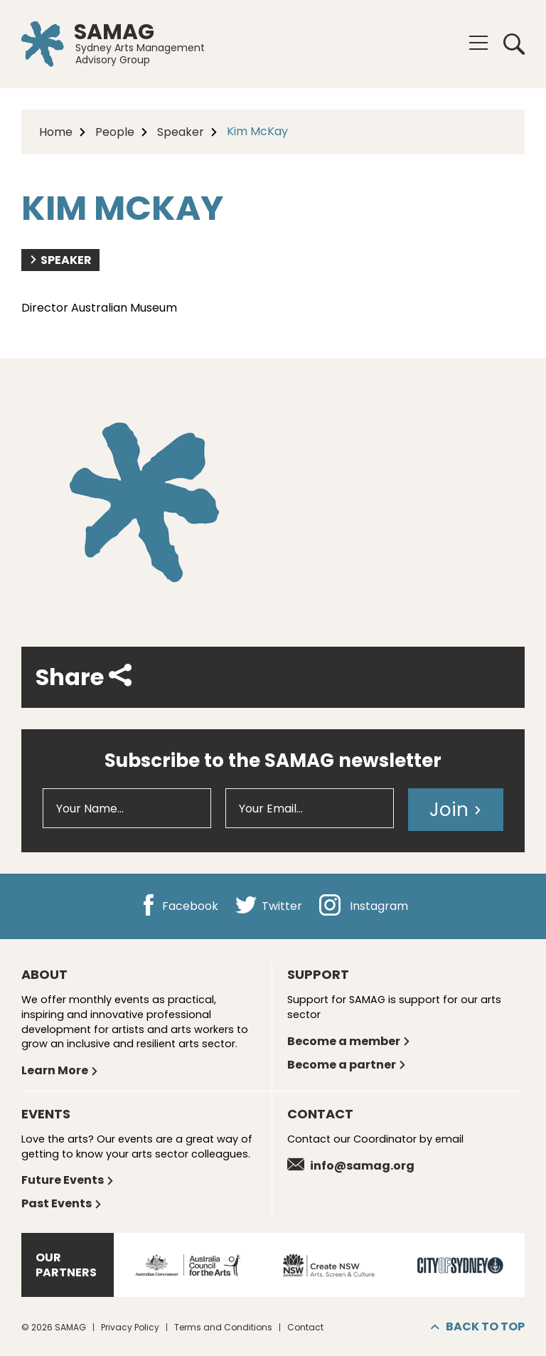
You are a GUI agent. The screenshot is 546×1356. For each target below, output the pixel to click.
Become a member (349, 1041)
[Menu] (478, 42)
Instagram (363, 906)
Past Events (61, 1203)
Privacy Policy (130, 1327)
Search (514, 44)
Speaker (180, 132)
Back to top (478, 1326)
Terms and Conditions (223, 1327)
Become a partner (347, 1064)
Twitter (268, 906)
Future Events (67, 1180)
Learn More (60, 1070)
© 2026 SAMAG (53, 1327)
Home (56, 132)
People (114, 132)
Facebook (178, 906)
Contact (305, 1327)
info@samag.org (350, 1166)
